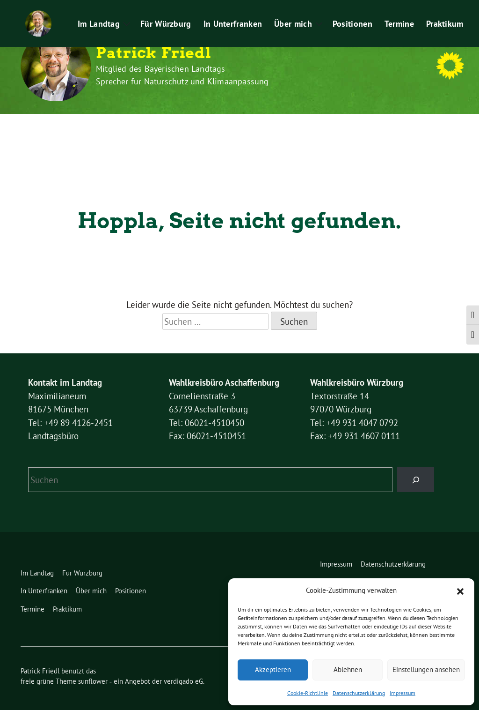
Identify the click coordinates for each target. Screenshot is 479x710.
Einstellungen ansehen (426, 669)
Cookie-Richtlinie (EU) (187, 8)
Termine (374, 127)
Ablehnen (348, 669)
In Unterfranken (207, 127)
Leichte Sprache (291, 8)
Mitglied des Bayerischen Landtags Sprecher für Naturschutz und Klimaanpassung (182, 75)
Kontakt (243, 8)
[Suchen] (415, 461)
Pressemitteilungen (355, 8)
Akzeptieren (273, 669)
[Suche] (438, 9)
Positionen (327, 127)
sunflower (93, 663)
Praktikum (410, 8)
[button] (460, 590)
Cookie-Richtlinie (307, 692)
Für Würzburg (140, 127)
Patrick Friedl (153, 53)
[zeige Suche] (446, 9)
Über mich (268, 127)
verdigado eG (183, 663)
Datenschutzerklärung (359, 692)
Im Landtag (73, 127)
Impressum (402, 692)
